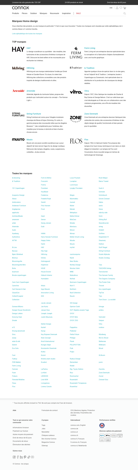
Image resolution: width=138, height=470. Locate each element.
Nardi (72, 258)
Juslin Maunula (46, 317)
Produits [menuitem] (15, 13)
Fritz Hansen (45, 206)
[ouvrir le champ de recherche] (125, 13)
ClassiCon (15, 293)
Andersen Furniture (19, 206)
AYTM (14, 240)
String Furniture (104, 251)
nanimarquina (75, 254)
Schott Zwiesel (104, 199)
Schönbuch (103, 195)
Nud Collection (75, 293)
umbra (101, 310)
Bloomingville (17, 261)
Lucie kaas (74, 185)
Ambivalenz (16, 202)
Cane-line (15, 286)
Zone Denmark (104, 373)
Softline (101, 233)
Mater (72, 206)
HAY (42, 247)
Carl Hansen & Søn (19, 289)
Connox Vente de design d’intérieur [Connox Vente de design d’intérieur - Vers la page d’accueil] (20, 7)
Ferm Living (16, 366)
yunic (101, 362)
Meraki (72, 209)
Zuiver (101, 376)
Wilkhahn (102, 345)
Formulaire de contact (50, 410)
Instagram (14, 457)
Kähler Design (46, 324)
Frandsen (44, 188)
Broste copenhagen (19, 275)
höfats (43, 258)
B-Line (14, 247)
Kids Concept (46, 338)
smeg (101, 227)
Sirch (100, 216)
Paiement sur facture (20, 431)
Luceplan (73, 181)
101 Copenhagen (18, 188)
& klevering (16, 178)
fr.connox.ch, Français (79, 442)
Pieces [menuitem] (24, 13)
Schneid (102, 192)
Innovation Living (47, 293)
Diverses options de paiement (110, 431)
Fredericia (44, 195)
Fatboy (14, 359)
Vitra (100, 324)
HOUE (43, 268)
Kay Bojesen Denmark (49, 334)
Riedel (72, 366)
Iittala (43, 286)
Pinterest (25, 457)
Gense (43, 219)
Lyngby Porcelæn (76, 188)
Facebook (17, 457)
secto (101, 206)
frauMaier (44, 192)
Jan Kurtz (44, 307)
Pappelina (73, 327)
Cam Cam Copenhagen (20, 282)
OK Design (74, 303)
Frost (43, 209)
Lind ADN (44, 380)
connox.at (74, 432)
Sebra (101, 202)
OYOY (72, 313)
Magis (72, 195)
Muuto (72, 244)
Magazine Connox (48, 442)
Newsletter (45, 432)
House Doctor (46, 272)
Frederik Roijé (46, 199)
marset (72, 202)
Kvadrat (44, 362)
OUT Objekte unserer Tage (79, 310)
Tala (100, 265)
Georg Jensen (46, 223)
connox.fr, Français (77, 439)
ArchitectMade (17, 216)
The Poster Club (104, 282)
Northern (73, 289)
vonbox (101, 327)
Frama (43, 185)
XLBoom (102, 355)
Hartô (43, 244)
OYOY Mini (74, 317)
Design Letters (17, 313)
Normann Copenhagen (78, 282)
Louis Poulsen (75, 178)
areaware (15, 219)
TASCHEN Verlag (105, 268)
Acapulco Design (18, 195)
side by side (103, 213)
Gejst (43, 216)
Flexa (14, 383)
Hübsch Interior (46, 275)
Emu (13, 334)
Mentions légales (80, 410)
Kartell (43, 327)
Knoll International (47, 341)
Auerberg (15, 233)
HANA (43, 233)
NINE (72, 272)
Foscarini (44, 181)
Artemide (15, 227)
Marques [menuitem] (43, 13)
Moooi (72, 230)
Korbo (43, 352)
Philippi (72, 338)
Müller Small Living (77, 237)
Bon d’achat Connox (49, 439)
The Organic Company (107, 279)
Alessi (14, 199)
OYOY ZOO (74, 320)
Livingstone (45, 383)
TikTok (28, 457)
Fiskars (14, 376)
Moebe (72, 223)
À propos (45, 420)
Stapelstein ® (104, 237)
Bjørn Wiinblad (17, 254)
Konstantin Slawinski (48, 348)
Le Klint (43, 373)
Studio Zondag (104, 258)
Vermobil (102, 317)
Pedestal (73, 331)
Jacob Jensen (46, 303)
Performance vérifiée (107, 420)
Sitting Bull (103, 219)
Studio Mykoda (104, 254)
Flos (13, 387)
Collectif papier (17, 296)
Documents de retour (20, 441)
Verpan (101, 320)
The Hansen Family (106, 275)
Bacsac (14, 251)
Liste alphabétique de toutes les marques (27, 34)
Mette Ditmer (74, 216)
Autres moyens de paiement (23, 434)
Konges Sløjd (46, 345)
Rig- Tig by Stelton (76, 369)
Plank (72, 341)
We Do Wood (103, 338)
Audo (14, 230)
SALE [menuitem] (78, 13)
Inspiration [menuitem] (66, 13)
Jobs (43, 429)
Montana (73, 227)
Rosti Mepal (103, 178)
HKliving (44, 254)
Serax (101, 209)
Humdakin (45, 279)
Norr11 (72, 286)
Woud (101, 348)
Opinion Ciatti (75, 307)
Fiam (14, 373)
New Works (74, 261)
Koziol (43, 355)
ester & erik (16, 341)
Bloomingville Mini (19, 265)
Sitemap (45, 446)
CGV (72, 410)
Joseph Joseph (46, 313)
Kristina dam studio (48, 359)
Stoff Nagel (103, 247)
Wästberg (102, 334)
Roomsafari (74, 376)
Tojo (100, 296)
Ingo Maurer (45, 289)
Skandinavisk (104, 223)
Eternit (14, 345)
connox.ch (74, 435)
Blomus (15, 258)
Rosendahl (74, 380)
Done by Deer (17, 317)
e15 (13, 327)
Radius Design (75, 359)
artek (14, 223)
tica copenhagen (105, 289)
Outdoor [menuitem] (33, 13)
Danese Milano (17, 307)
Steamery (102, 240)
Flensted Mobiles (18, 380)
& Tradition (16, 181)
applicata (15, 213)
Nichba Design (75, 265)
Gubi (42, 227)
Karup (43, 331)
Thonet (101, 286)
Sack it (101, 188)
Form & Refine (46, 178)
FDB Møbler (16, 362)
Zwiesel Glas (103, 380)
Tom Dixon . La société (107, 300)
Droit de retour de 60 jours (22, 438)
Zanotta (102, 369)
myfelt (72, 247)
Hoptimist (44, 265)
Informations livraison (21, 428)
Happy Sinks (45, 240)
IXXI (42, 296)
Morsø (72, 233)
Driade (14, 320)
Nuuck (72, 296)
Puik (71, 348)
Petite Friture (74, 334)
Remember (74, 362)
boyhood (15, 272)
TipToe (101, 293)
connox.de (74, 429)
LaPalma (44, 369)
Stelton (101, 244)
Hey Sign (44, 251)
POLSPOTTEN (75, 345)
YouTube (32, 457)
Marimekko (74, 199)
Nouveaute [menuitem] (54, 13)
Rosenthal (73, 387)
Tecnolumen (103, 272)
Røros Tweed (103, 181)
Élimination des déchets (21, 445)
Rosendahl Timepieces (78, 383)
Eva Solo (15, 348)
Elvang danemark (18, 331)
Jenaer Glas (45, 310)
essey (14, 338)
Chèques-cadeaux (48, 435)
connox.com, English (78, 425)
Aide (111, 8)
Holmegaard (45, 261)
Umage (101, 307)
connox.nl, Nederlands (79, 446)
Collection (15, 300)
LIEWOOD (44, 376)
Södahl (101, 230)
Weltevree (102, 341)
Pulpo (72, 352)
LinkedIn (21, 457)
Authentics (16, 237)
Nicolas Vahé (75, 268)
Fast (13, 355)
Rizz (71, 373)
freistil (43, 202)
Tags (43, 425)
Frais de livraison (66, 403)
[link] (124, 8)
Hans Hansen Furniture (49, 237)
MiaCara (73, 219)
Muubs (72, 240)
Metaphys (73, 213)
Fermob (15, 369)
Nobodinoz (74, 275)
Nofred (72, 279)
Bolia (14, 268)
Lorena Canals (46, 387)
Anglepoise (16, 209)
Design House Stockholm (21, 310)
